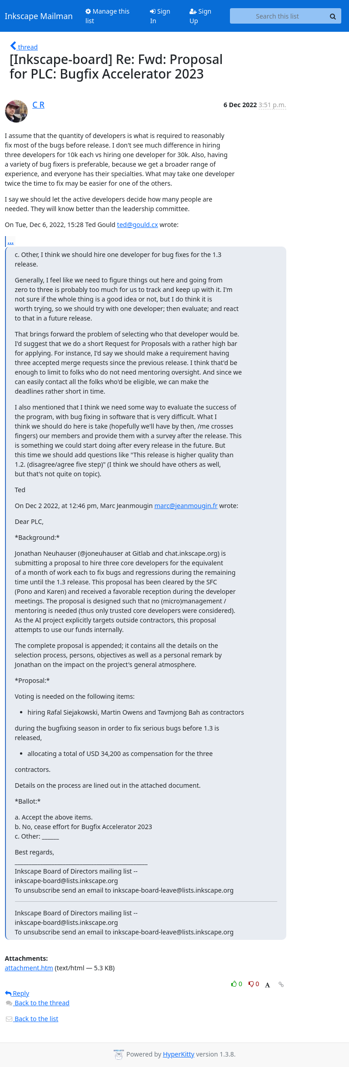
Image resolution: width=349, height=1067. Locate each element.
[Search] (333, 16)
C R (38, 104)
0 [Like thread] (237, 983)
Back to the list (32, 1018)
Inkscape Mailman (39, 15)
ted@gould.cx (137, 224)
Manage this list (107, 16)
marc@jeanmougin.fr (186, 505)
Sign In (160, 16)
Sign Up (200, 16)
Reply (17, 993)
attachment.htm (29, 967)
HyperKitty (178, 1054)
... (11, 241)
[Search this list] (277, 16)
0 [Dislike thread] (254, 983)
